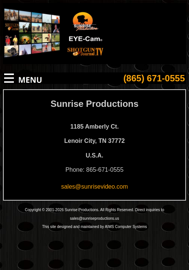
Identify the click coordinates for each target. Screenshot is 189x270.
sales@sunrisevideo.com (94, 186)
